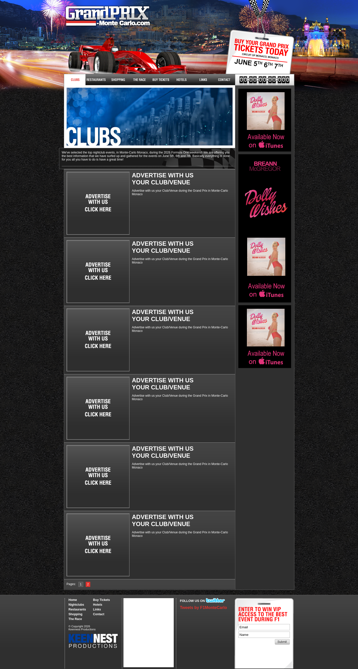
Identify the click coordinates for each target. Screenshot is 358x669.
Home (73, 600)
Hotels (181, 79)
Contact (224, 79)
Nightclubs (74, 79)
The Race (139, 79)
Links (203, 79)
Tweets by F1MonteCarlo (203, 607)
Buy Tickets (258, 57)
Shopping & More (117, 79)
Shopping (75, 614)
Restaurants (96, 79)
